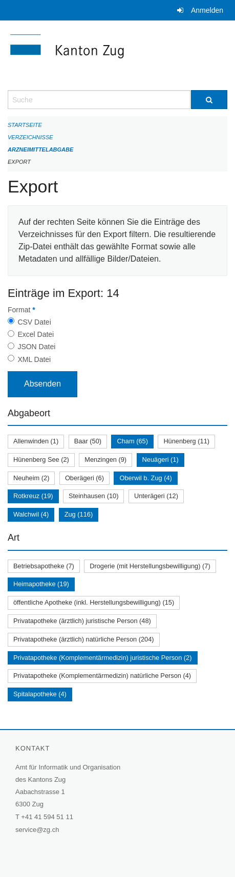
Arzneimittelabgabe (40, 149)
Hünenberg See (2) (41, 459)
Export (19, 162)
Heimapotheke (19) (41, 584)
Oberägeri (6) (84, 478)
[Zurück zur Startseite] (117, 55)
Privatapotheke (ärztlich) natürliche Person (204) (83, 639)
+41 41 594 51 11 (47, 817)
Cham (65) (132, 441)
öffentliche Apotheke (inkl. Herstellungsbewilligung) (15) (93, 602)
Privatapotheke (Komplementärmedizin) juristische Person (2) (102, 657)
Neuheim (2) (31, 478)
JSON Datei (36, 347)
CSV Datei (34, 322)
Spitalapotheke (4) (40, 694)
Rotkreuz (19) (33, 496)
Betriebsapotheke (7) (43, 566)
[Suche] (209, 99)
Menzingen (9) (105, 459)
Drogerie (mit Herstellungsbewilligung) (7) (150, 566)
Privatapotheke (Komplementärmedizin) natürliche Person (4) (102, 675)
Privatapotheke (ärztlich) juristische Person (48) (82, 621)
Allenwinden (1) (35, 441)
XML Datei (34, 359)
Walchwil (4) (31, 514)
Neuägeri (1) (160, 459)
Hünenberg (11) (186, 441)
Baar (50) (87, 441)
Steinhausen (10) (93, 496)
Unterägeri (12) (156, 496)
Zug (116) (79, 514)
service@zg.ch (37, 829)
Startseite (25, 125)
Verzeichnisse (30, 137)
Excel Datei (35, 334)
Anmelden (207, 10)
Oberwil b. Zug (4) (145, 478)
